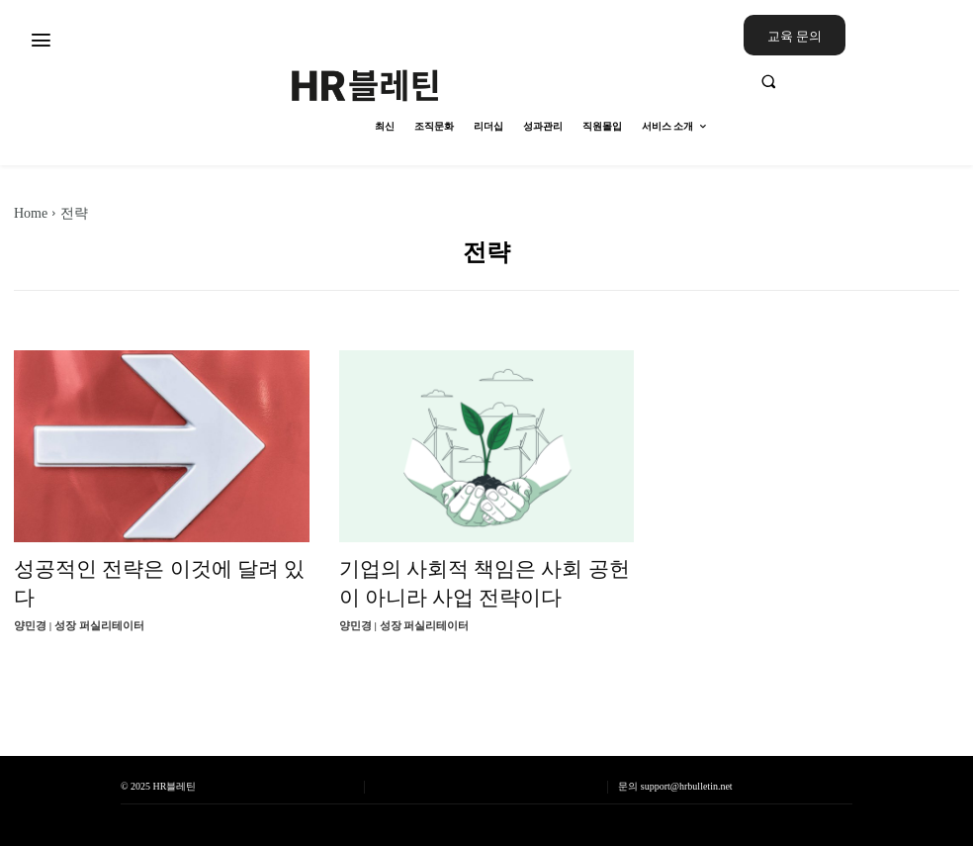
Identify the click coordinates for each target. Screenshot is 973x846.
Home (30, 213)
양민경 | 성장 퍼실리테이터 (79, 625)
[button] (851, 81)
